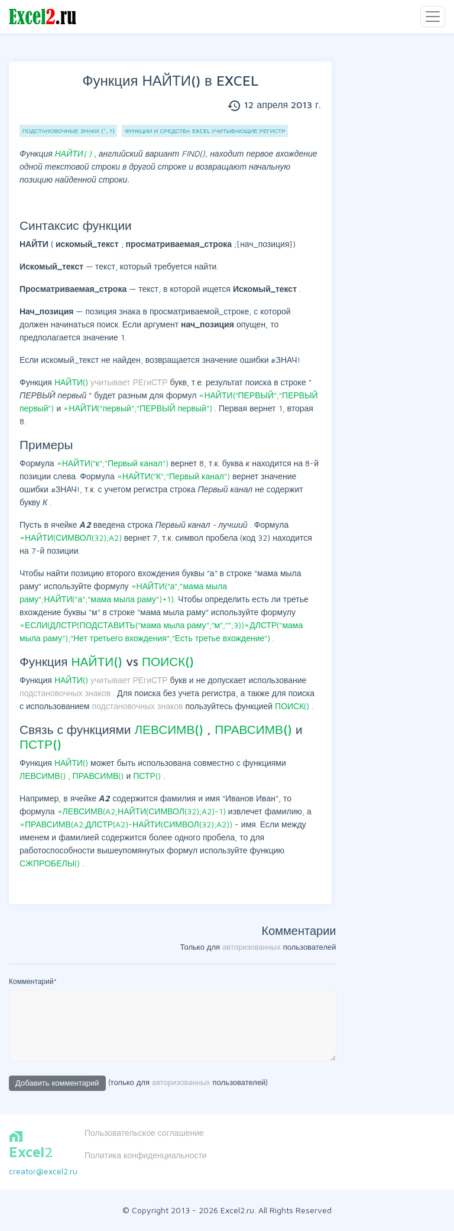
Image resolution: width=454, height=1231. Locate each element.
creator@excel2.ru (43, 1171)
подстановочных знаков (66, 693)
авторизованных (251, 946)
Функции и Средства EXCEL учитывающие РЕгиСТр (205, 131)
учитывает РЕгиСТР (130, 382)
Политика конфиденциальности (146, 1155)
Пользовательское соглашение (144, 1133)
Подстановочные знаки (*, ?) (68, 131)
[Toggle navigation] (432, 16)
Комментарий (33, 981)
